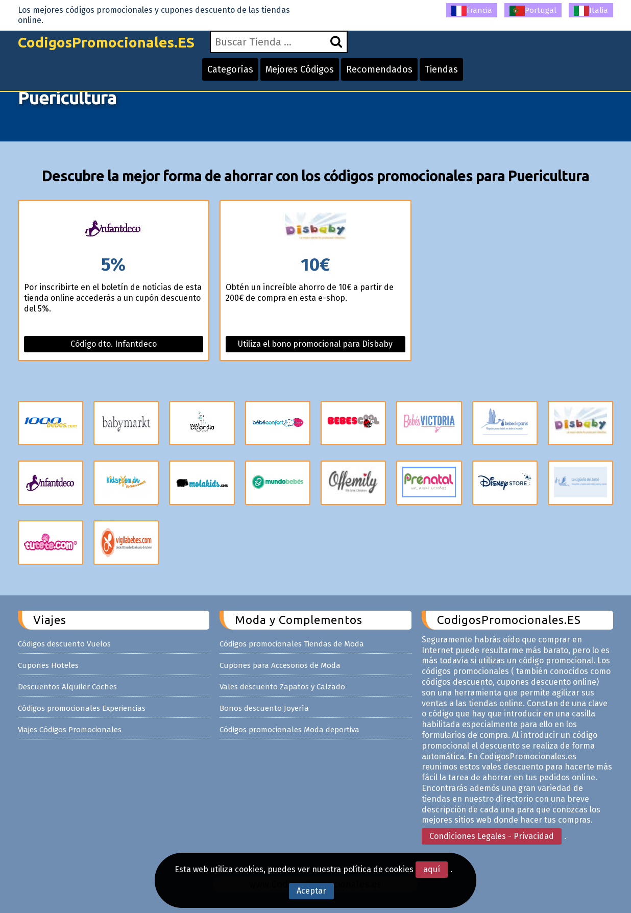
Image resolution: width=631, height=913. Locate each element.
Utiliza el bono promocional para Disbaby (315, 344)
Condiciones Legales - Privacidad (491, 836)
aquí (431, 869)
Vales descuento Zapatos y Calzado (282, 686)
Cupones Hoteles (48, 665)
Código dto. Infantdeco (113, 344)
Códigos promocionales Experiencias (81, 708)
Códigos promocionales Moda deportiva (289, 729)
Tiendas (441, 69)
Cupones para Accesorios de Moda (280, 665)
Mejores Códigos (299, 69)
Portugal (532, 11)
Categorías (230, 69)
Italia (591, 11)
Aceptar (311, 891)
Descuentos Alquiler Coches (67, 686)
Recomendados (379, 69)
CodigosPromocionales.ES (106, 42)
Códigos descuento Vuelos (64, 643)
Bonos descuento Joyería (264, 708)
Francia (471, 11)
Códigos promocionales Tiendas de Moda (292, 643)
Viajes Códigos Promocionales (70, 729)
